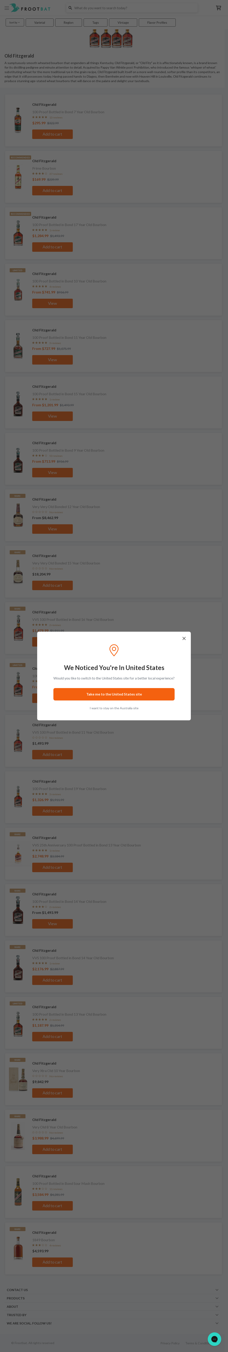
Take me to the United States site (114, 694)
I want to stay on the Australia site (114, 708)
